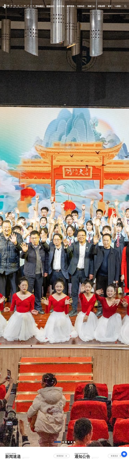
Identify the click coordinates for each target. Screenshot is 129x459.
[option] (64, 223)
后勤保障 (102, 6)
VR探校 (118, 6)
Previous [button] (10, 223)
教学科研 (71, 6)
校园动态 (50, 6)
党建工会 (91, 6)
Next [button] (118, 223)
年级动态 (81, 6)
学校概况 (40, 6)
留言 (110, 6)
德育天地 (61, 6)
